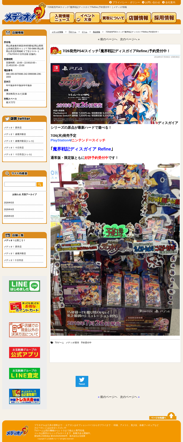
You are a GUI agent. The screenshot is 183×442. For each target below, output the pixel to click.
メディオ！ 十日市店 (14, 147)
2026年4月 (9, 209)
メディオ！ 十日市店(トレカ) (18, 154)
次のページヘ (128, 396)
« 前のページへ (107, 39)
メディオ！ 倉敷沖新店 (15, 134)
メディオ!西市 (72, 342)
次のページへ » (130, 39)
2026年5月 (9, 202)
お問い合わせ (152, 2)
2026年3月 (9, 216)
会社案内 (170, 2)
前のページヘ (108, 396)
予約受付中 (86, 342)
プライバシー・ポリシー (126, 2)
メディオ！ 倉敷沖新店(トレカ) (19, 141)
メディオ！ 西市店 (13, 127)
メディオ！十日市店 (13, 260)
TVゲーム (59, 342)
